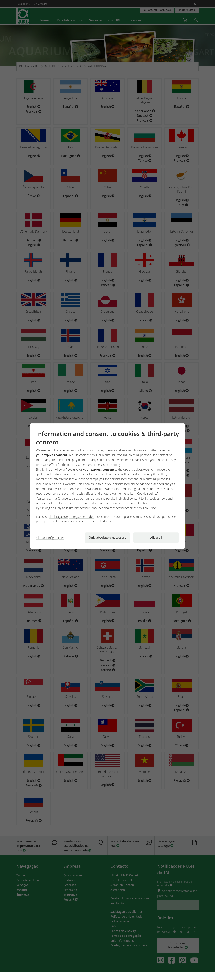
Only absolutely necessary (107, 537)
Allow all (156, 537)
